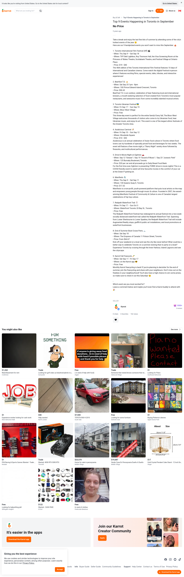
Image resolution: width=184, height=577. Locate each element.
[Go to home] (6, 11)
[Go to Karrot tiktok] (179, 559)
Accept (61, 565)
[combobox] (26, 11)
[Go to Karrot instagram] (170, 559)
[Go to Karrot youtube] (175, 559)
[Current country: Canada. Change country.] (179, 10)
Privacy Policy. (32, 559)
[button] (176, 329)
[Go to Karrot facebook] (165, 559)
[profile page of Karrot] (116, 306)
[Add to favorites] (116, 320)
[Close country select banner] (181, 2)
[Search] (40, 10)
